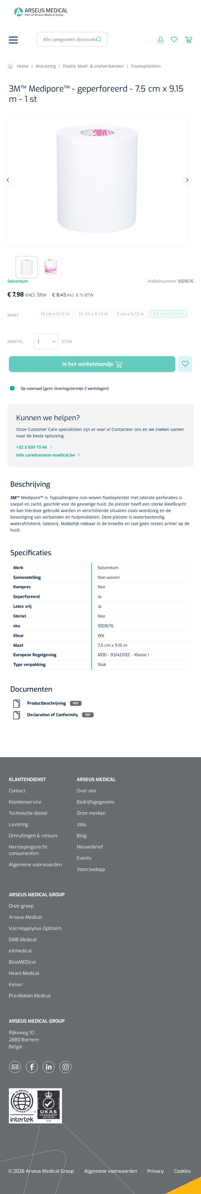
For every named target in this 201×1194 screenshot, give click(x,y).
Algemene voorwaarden (35, 864)
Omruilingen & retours (33, 836)
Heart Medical (24, 973)
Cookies (182, 1171)
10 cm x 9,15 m (56, 314)
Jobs (81, 824)
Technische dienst (28, 813)
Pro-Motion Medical (30, 996)
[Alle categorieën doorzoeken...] (70, 39)
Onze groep (21, 906)
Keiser (16, 984)
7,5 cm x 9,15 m (170, 314)
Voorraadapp (91, 869)
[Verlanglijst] (170, 39)
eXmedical (20, 951)
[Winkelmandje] (184, 39)
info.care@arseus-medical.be (45, 455)
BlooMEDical (22, 962)
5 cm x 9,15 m (132, 314)
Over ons (86, 791)
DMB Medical (23, 939)
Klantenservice (25, 802)
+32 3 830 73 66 (31, 447)
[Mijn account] (157, 39)
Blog (81, 836)
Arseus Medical (25, 917)
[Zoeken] (99, 39)
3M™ (15, 497)
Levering (18, 824)
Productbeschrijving (46, 703)
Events (84, 858)
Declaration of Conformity (52, 715)
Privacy (155, 1171)
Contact (17, 791)
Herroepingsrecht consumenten (28, 850)
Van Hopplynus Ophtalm (35, 928)
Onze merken (91, 813)
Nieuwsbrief (90, 847)
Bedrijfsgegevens (96, 802)
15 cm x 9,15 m (95, 314)
